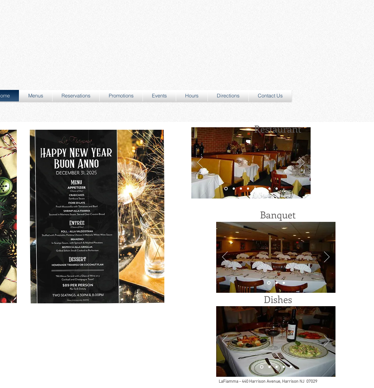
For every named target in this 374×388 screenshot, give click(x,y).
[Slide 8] (277, 189)
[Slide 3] (234, 189)
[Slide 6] (262, 189)
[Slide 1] (226, 188)
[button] (35, 95)
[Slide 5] (255, 189)
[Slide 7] (269, 189)
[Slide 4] (248, 189)
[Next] (302, 163)
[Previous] (200, 163)
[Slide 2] (241, 189)
